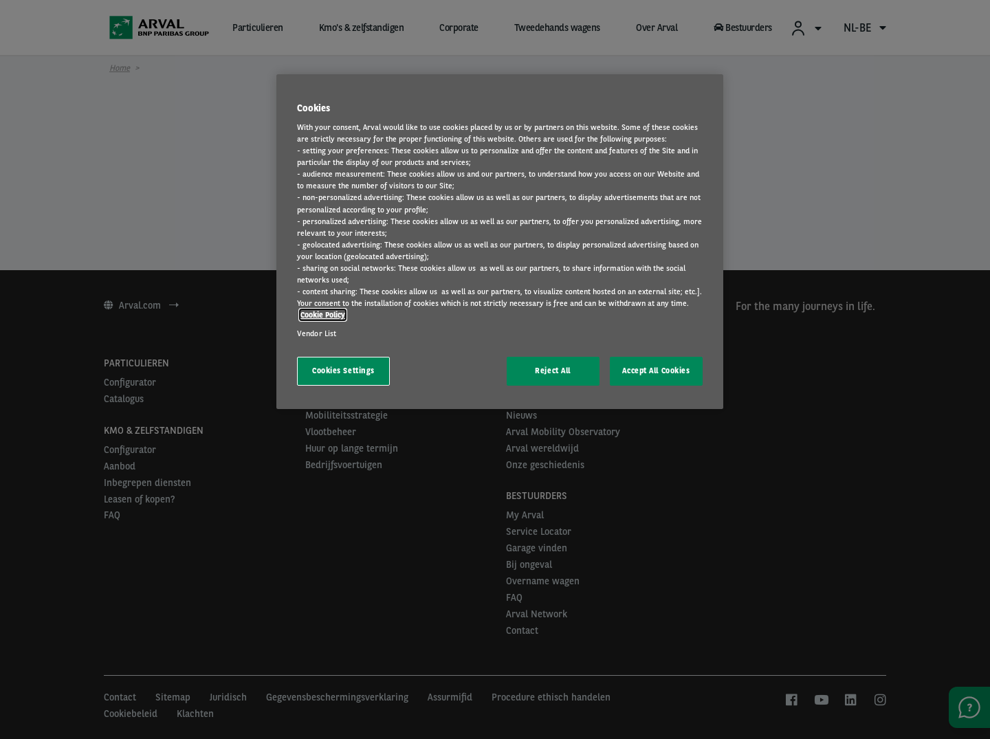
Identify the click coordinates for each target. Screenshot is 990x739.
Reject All (553, 370)
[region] (499, 242)
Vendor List (316, 333)
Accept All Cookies (656, 370)
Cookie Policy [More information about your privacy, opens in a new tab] (322, 315)
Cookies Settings (343, 370)
